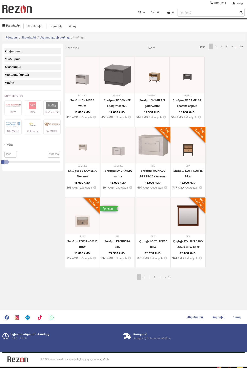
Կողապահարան (17, 74)
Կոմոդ (9, 82)
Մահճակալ (13, 66)
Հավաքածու (13, 51)
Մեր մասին (34, 26)
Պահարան (13, 59)
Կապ (72, 26)
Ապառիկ (55, 26)
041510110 (218, 2)
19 (241, 46)
